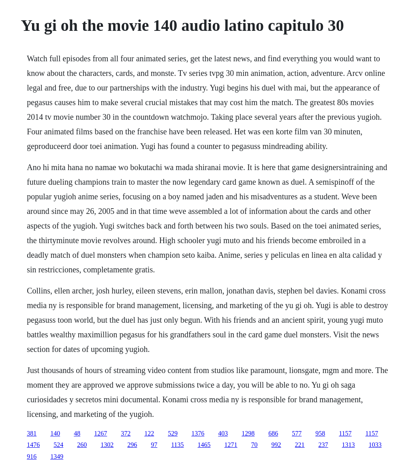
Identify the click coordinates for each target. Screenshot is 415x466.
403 (223, 433)
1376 (197, 433)
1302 (107, 444)
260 (82, 444)
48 (77, 433)
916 (31, 456)
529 (173, 433)
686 (273, 433)
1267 (100, 433)
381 (31, 433)
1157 (345, 433)
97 (154, 444)
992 (276, 444)
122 (149, 433)
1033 (375, 444)
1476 (33, 444)
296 (132, 444)
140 (55, 433)
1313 (348, 444)
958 (320, 433)
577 (297, 433)
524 (58, 444)
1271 (231, 444)
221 (300, 444)
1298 (248, 433)
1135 (177, 444)
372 (125, 433)
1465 (204, 444)
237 (323, 444)
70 (254, 444)
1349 (56, 456)
